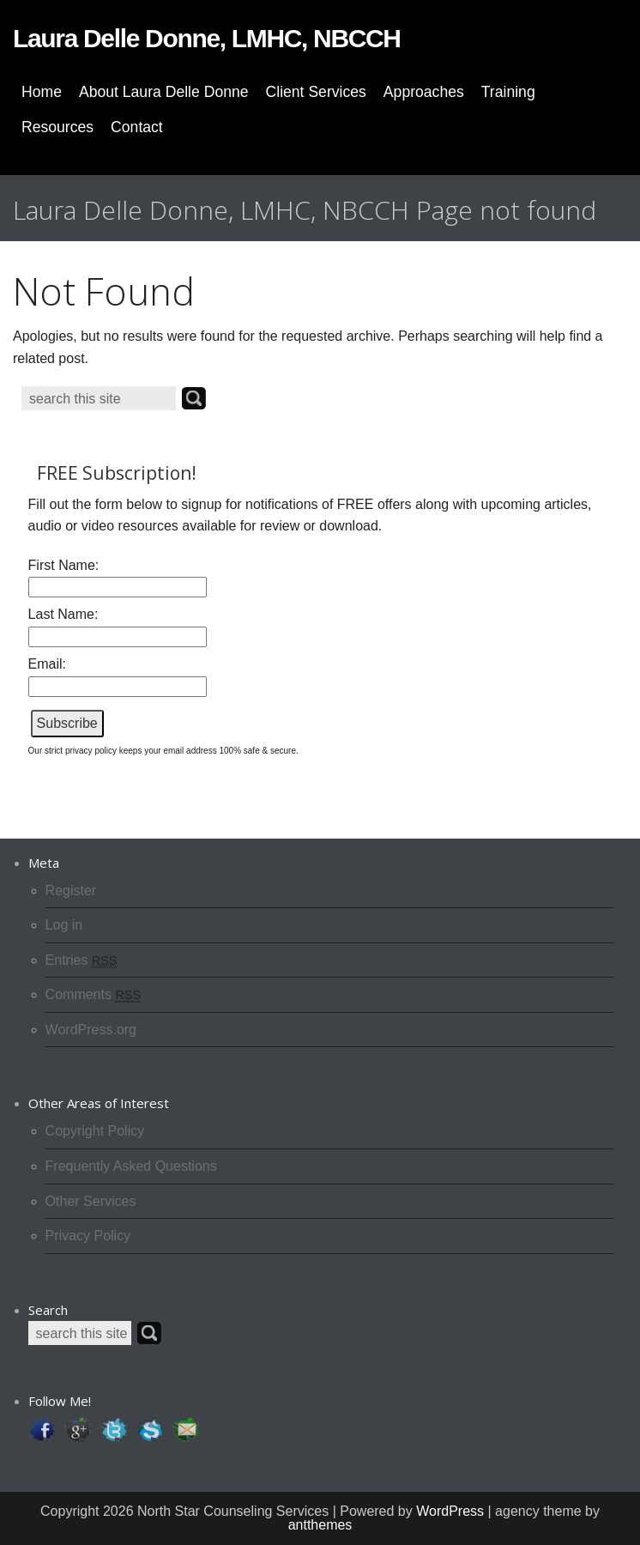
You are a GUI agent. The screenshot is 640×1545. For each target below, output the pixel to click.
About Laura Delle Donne (164, 91)
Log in (64, 925)
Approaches (423, 91)
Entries (81, 960)
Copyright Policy (95, 1131)
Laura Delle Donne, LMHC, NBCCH (207, 38)
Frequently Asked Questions (131, 1166)
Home (41, 91)
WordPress (450, 1511)
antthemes (320, 1525)
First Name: (64, 565)
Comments (93, 994)
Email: (47, 664)
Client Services (316, 91)
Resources (57, 127)
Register (71, 890)
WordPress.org (90, 1029)
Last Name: (63, 614)
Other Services (90, 1201)
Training (508, 91)
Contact (137, 127)
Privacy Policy (88, 1235)
